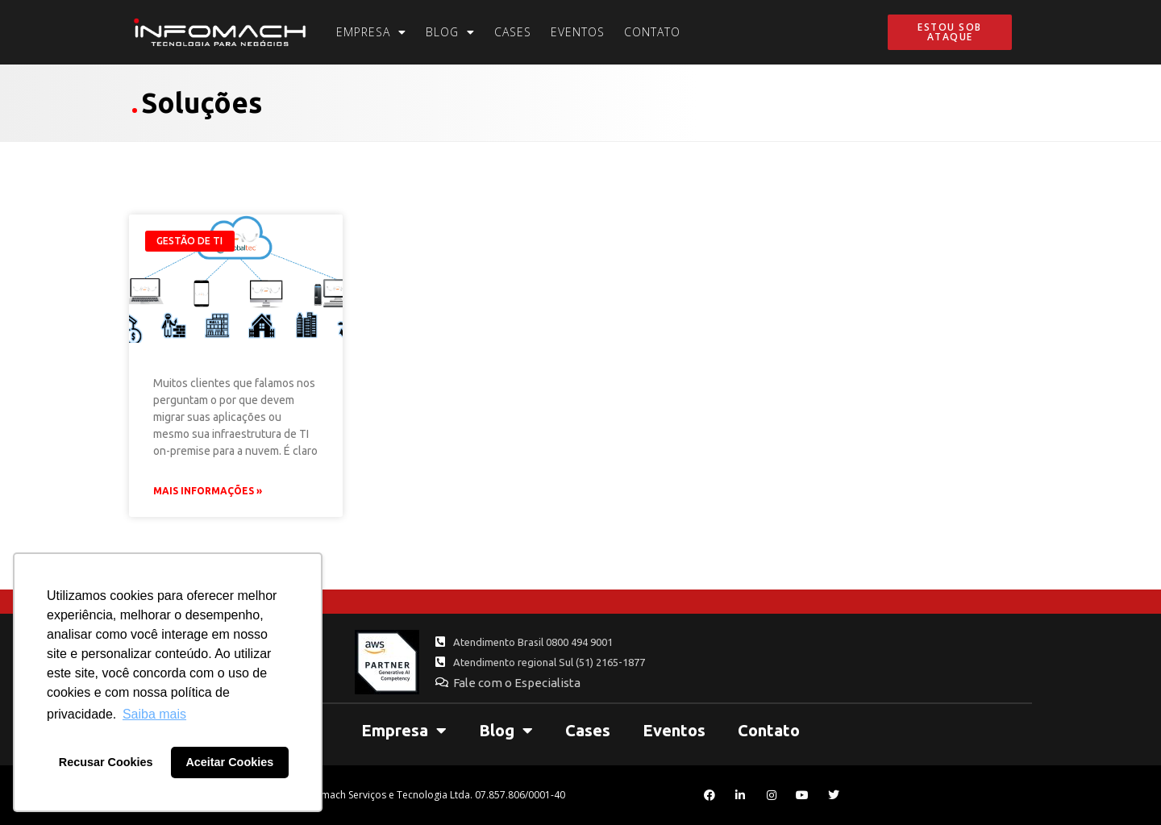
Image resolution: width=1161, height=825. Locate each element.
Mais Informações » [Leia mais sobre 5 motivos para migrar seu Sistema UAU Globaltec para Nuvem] (207, 490)
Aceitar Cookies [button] (229, 762)
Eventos (578, 32)
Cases (512, 32)
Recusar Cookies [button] (106, 762)
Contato (652, 32)
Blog (450, 32)
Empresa (371, 32)
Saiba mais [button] (154, 714)
